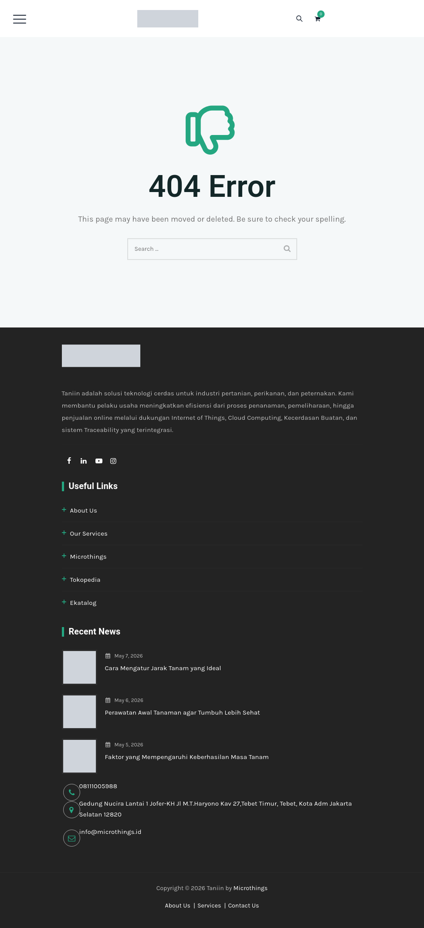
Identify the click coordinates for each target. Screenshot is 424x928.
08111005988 (98, 786)
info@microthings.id (110, 832)
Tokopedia (85, 580)
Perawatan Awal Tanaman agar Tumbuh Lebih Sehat (182, 712)
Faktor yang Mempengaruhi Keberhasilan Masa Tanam (187, 757)
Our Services (89, 533)
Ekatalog (83, 603)
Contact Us (243, 905)
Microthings (88, 556)
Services (209, 905)
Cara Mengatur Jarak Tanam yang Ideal (163, 668)
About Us (83, 510)
